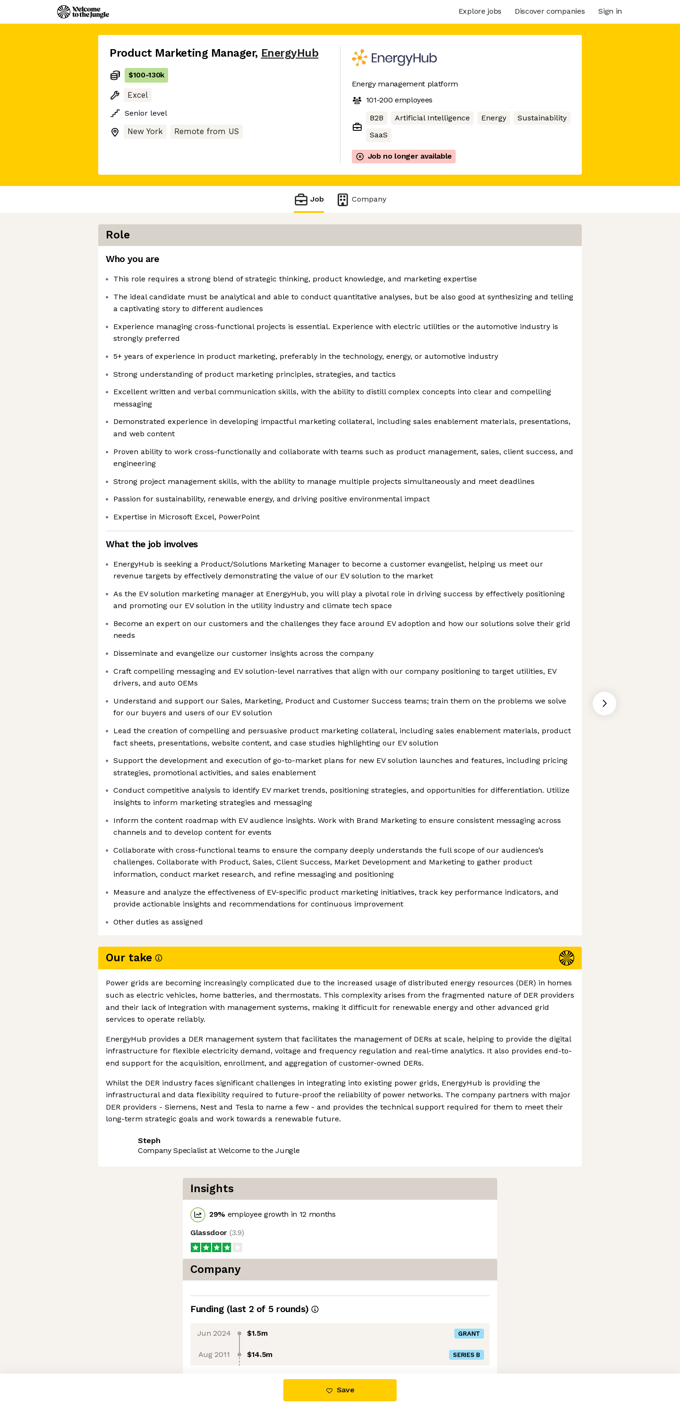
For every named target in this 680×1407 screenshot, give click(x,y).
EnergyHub (290, 53)
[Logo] (83, 11)
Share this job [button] (135, 1333)
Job (309, 199)
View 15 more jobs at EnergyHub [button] (235, 1333)
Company (360, 199)
